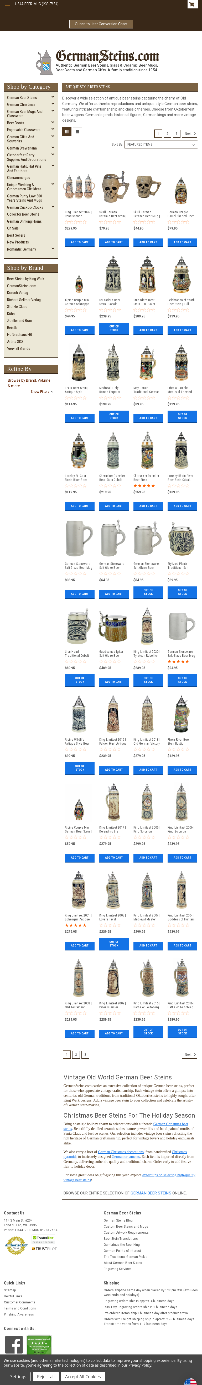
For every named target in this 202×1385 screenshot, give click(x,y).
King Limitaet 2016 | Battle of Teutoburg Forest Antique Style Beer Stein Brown (146, 1005)
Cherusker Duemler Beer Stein (146, 478)
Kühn (11, 313)
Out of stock (114, 330)
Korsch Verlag (17, 292)
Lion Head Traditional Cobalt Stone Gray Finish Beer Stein (77, 654)
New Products (18, 242)
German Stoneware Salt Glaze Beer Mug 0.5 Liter (181, 654)
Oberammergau (18, 177)
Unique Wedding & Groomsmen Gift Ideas (24, 187)
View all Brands (18, 348)
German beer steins (151, 1193)
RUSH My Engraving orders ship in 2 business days (140, 1307)
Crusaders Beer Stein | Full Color (144, 302)
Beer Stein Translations (121, 1238)
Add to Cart (79, 242)
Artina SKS (15, 341)
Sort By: (117, 144)
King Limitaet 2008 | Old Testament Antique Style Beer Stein (78, 1005)
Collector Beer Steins (23, 214)
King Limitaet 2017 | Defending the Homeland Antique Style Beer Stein (112, 830)
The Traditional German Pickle (125, 1257)
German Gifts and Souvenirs (20, 139)
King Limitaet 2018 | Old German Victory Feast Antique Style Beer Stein (146, 742)
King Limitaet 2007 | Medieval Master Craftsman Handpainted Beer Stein (146, 917)
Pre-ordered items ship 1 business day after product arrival (146, 1313)
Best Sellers (16, 235)
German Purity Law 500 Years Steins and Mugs (24, 198)
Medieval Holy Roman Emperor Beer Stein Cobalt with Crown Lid (110, 390)
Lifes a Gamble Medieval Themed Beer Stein (180, 390)
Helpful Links (13, 1296)
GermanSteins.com (21, 285)
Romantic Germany (21, 249)
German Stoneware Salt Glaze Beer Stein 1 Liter (112, 566)
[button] (31, 386)
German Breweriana (22, 148)
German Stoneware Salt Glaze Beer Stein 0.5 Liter (146, 566)
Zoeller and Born (19, 320)
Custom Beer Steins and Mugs (126, 1226)
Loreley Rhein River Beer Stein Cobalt (180, 478)
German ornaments (126, 1157)
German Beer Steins (22, 97)
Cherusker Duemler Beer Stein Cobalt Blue (112, 478)
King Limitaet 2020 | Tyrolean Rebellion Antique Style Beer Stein (146, 654)
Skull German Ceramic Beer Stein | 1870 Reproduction (113, 214)
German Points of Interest (122, 1251)
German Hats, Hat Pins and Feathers (24, 168)
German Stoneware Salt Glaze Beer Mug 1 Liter (78, 566)
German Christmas (21, 104)
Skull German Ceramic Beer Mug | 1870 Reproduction (146, 214)
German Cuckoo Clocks (25, 207)
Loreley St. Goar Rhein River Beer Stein (76, 478)
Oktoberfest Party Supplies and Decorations (26, 157)
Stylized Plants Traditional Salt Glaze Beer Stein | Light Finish (180, 566)
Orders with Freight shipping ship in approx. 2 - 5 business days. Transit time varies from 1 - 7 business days (149, 1321)
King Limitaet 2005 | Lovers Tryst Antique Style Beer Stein (112, 917)
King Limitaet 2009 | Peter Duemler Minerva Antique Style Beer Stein (112, 1005)
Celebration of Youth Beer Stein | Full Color (181, 302)
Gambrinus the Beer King (122, 1245)
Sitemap (10, 1290)
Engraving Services (118, 1269)
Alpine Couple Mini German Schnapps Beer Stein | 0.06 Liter (77, 302)
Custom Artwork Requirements (126, 1232)
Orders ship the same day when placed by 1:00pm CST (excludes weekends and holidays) (151, 1292)
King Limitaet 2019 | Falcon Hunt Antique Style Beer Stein (113, 742)
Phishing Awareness (19, 1314)
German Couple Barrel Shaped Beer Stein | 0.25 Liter (181, 214)
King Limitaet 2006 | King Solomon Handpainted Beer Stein (146, 830)
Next (191, 133)
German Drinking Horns (24, 221)
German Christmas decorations (121, 1152)
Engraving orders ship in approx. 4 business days (139, 1301)
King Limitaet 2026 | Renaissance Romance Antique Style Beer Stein (78, 214)
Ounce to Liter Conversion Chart (101, 24)
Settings (18, 1376)
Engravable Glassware (23, 129)
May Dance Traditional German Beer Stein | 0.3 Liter (147, 390)
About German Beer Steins (123, 1263)
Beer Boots (15, 123)
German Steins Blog (118, 1220)
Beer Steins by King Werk (25, 278)
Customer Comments (19, 1302)
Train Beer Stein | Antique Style (77, 390)
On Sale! (13, 228)
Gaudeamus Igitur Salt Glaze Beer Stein (111, 654)
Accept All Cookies (83, 1376)
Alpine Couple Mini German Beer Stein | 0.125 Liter (78, 830)
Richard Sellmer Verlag (24, 299)
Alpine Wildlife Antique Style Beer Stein (77, 742)
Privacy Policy (139, 1365)
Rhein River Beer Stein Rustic (179, 741)
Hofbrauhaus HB (19, 334)
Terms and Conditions (20, 1308)
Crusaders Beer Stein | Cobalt (110, 302)
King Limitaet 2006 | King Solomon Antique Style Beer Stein (181, 830)
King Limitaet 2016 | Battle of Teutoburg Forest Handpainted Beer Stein (181, 1005)
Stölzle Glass (17, 306)
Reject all (46, 1376)
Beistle (12, 327)
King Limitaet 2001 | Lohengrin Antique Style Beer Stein (78, 917)
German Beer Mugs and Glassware (25, 113)
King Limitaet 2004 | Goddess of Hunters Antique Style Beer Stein (181, 917)
